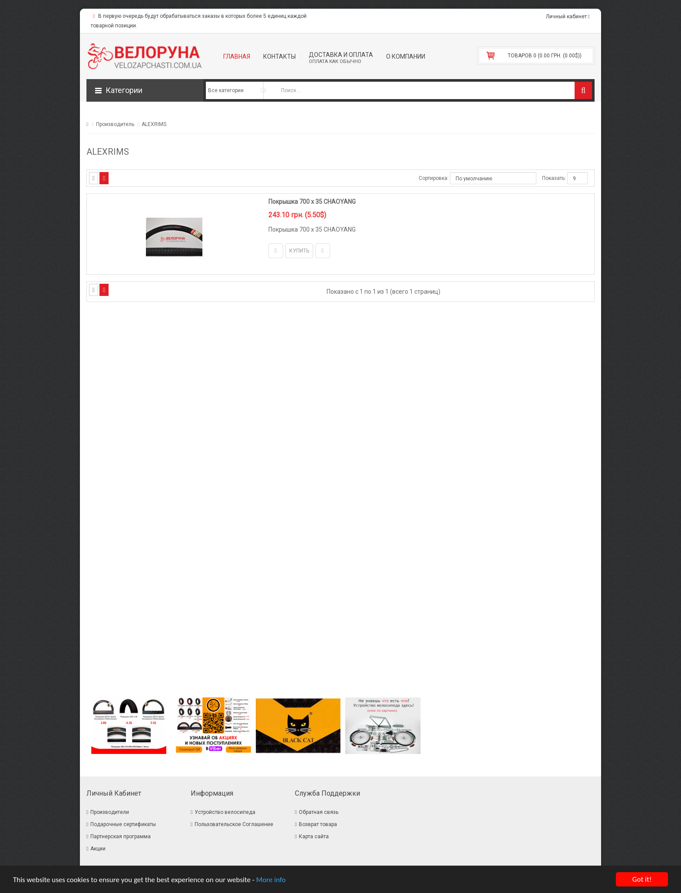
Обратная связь (318, 812)
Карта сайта (314, 836)
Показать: (554, 178)
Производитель (115, 124)
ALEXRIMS (154, 124)
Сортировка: (434, 178)
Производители (109, 812)
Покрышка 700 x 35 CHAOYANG (312, 201)
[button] (144, 90)
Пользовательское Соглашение (234, 824)
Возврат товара (318, 824)
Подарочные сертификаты (123, 824)
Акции (98, 849)
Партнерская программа (120, 836)
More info (271, 880)
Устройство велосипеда (225, 812)
